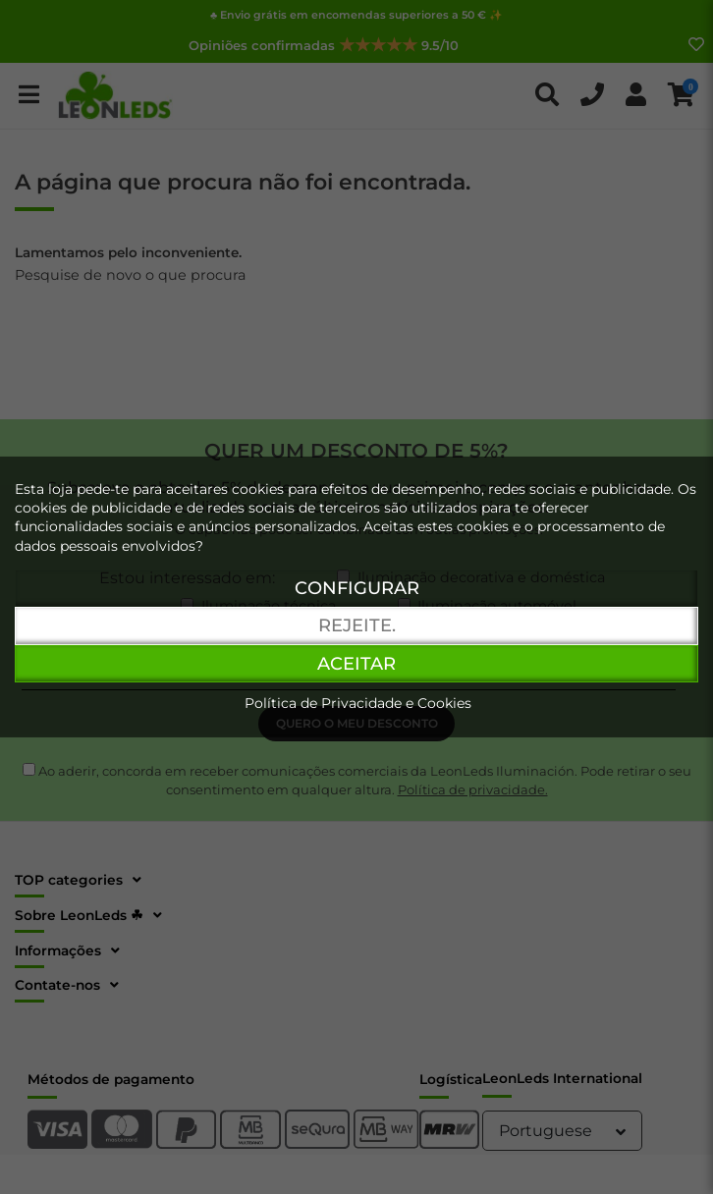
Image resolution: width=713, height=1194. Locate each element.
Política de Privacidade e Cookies (358, 703)
